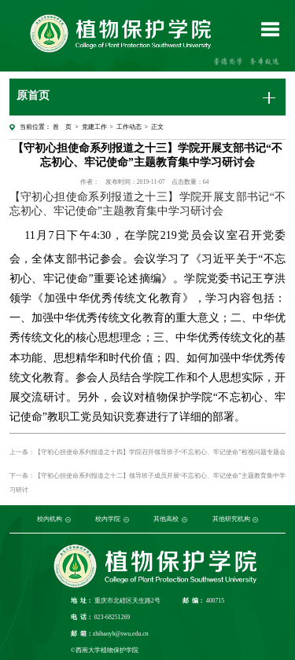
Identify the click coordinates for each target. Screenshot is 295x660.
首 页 (62, 126)
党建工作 (94, 126)
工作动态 (129, 126)
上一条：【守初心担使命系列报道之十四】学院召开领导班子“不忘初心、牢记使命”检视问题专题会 (147, 452)
